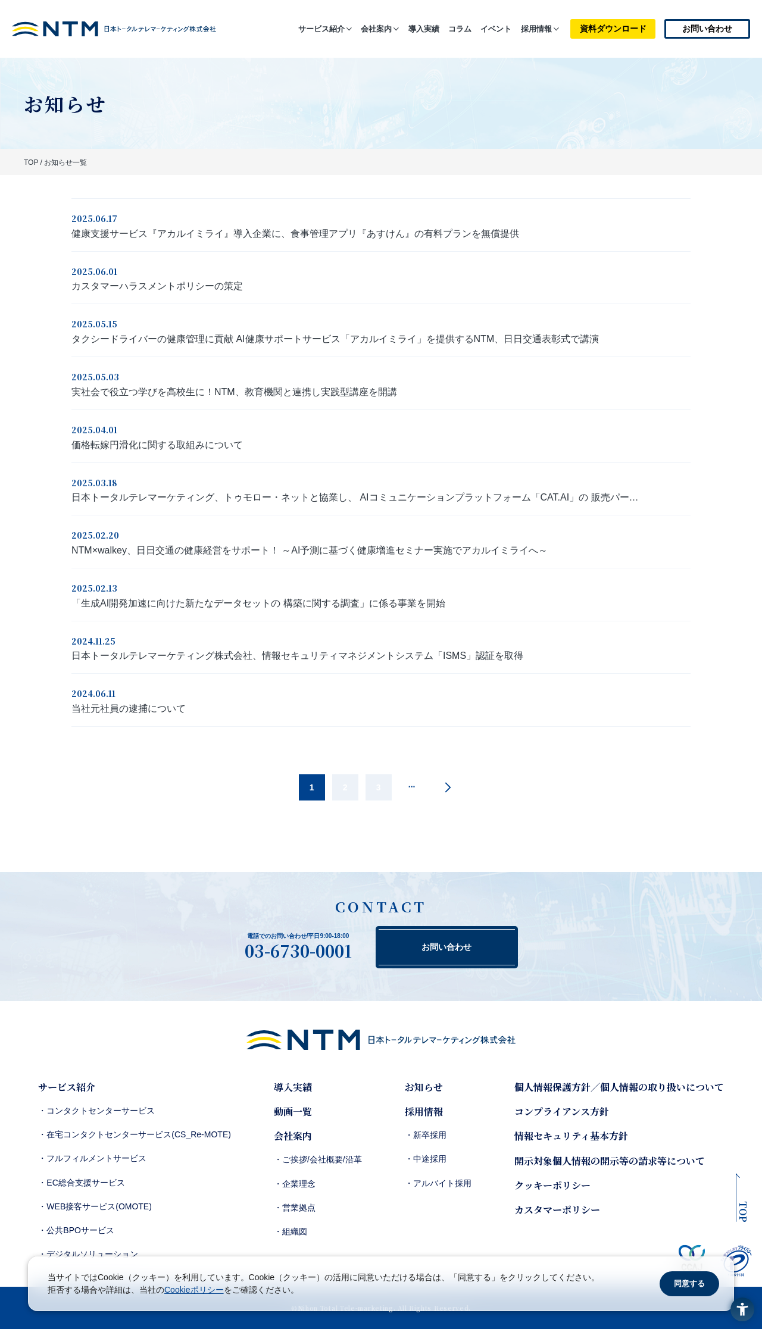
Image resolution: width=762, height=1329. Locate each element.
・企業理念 (295, 1184)
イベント (495, 28)
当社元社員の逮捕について (128, 708)
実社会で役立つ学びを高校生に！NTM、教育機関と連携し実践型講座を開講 (234, 392)
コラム (459, 28)
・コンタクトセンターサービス (96, 1110)
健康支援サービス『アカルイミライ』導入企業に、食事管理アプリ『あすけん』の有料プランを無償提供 (295, 234)
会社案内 (376, 28)
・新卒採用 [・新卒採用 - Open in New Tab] (425, 1135)
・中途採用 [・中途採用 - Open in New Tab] (425, 1159)
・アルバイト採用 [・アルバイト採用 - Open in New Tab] (438, 1183)
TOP (31, 162)
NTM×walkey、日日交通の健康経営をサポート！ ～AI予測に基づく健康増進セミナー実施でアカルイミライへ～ (309, 550)
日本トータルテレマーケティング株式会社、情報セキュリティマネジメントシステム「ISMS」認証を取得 (297, 656)
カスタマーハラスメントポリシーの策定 (157, 286)
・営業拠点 (295, 1207)
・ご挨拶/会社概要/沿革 (318, 1159)
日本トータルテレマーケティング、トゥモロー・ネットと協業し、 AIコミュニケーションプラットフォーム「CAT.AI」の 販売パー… (355, 497)
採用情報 (536, 28)
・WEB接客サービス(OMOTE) (95, 1206)
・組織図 (290, 1231)
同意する (689, 1283)
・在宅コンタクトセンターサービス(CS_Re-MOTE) (134, 1134)
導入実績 (423, 28)
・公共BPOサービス (76, 1230)
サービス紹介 (321, 28)
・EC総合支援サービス (81, 1182)
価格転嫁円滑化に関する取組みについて (157, 445)
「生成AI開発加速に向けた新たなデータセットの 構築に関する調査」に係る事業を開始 (258, 603)
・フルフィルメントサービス (92, 1158)
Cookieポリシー (194, 1289)
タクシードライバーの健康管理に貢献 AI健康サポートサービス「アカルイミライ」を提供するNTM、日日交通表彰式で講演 (335, 339)
